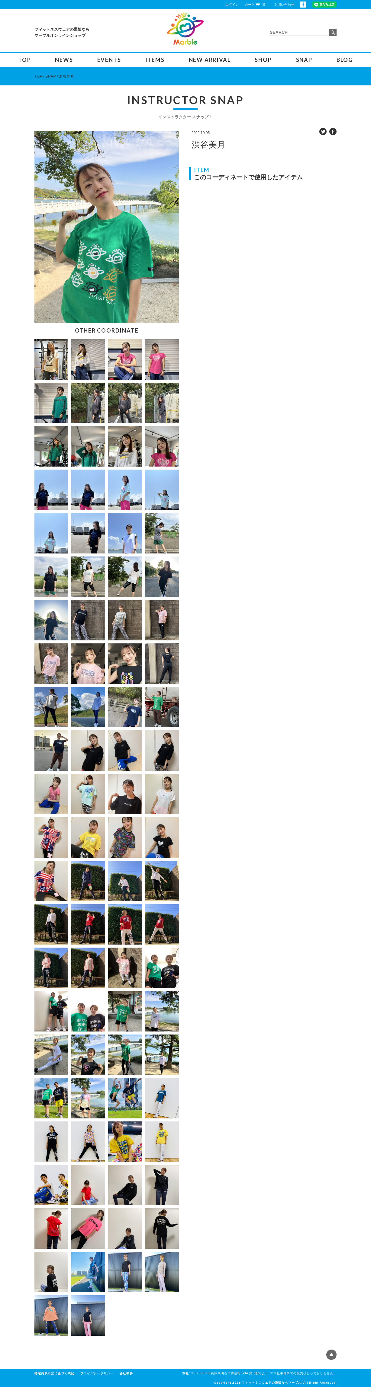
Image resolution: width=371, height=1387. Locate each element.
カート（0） (256, 4)
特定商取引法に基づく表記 (54, 1373)
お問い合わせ (284, 4)
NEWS (64, 59)
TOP (24, 59)
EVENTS (109, 59)
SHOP (263, 59)
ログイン (232, 4)
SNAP (304, 59)
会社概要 (126, 1373)
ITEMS (155, 59)
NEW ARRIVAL (210, 59)
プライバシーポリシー (97, 1373)
